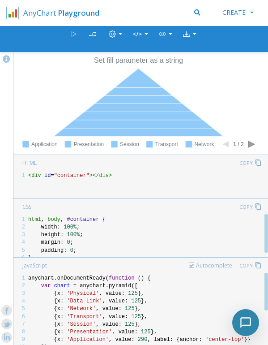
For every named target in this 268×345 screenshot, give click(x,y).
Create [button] (238, 12)
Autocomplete (214, 265)
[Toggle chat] (245, 322)
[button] (165, 39)
